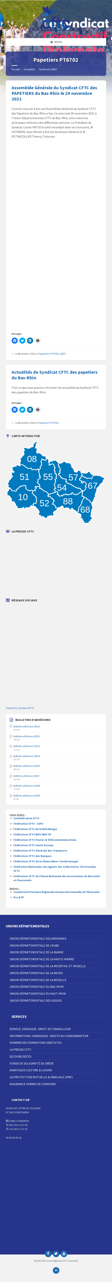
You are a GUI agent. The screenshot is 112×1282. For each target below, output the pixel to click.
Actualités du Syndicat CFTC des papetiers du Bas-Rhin (55, 375)
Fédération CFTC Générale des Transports (40, 850)
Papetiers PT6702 (49, 353)
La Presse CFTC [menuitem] (20, 1049)
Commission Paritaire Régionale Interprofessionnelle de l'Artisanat (56, 892)
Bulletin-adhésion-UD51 (26, 736)
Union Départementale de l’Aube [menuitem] (34, 945)
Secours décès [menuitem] (20, 1056)
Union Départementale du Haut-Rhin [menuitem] (38, 993)
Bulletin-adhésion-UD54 (26, 756)
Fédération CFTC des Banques (32, 856)
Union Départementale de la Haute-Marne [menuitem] (42, 959)
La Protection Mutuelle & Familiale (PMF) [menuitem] (41, 1077)
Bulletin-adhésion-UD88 (26, 795)
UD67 (63, 353)
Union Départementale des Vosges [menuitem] (36, 1000)
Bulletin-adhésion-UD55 (26, 766)
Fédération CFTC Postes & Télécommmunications (45, 840)
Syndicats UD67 (48, 69)
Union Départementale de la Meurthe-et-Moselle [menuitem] (48, 966)
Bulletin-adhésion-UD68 (26, 785)
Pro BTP (18, 897)
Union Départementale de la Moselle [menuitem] (38, 980)
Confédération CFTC (26, 818)
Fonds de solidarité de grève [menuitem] (32, 1063)
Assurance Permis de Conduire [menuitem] (33, 1084)
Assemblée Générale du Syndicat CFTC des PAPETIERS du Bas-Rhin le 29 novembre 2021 (54, 93)
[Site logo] (56, 31)
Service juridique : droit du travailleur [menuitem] (40, 1029)
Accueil (16, 69)
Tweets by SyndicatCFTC (20, 708)
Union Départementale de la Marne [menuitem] (37, 952)
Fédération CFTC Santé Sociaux (33, 845)
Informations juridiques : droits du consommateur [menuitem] (49, 1036)
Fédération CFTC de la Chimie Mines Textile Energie (45, 861)
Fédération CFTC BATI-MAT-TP (32, 834)
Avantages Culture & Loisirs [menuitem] (31, 1070)
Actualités (29, 69)
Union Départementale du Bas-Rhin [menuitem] (37, 987)
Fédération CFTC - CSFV (28, 823)
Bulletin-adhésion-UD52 (26, 746)
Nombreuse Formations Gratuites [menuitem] (36, 1043)
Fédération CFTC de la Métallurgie (35, 829)
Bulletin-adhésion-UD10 (26, 726)
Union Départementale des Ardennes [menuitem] (38, 938)
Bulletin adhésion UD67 (26, 776)
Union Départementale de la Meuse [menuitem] (36, 973)
